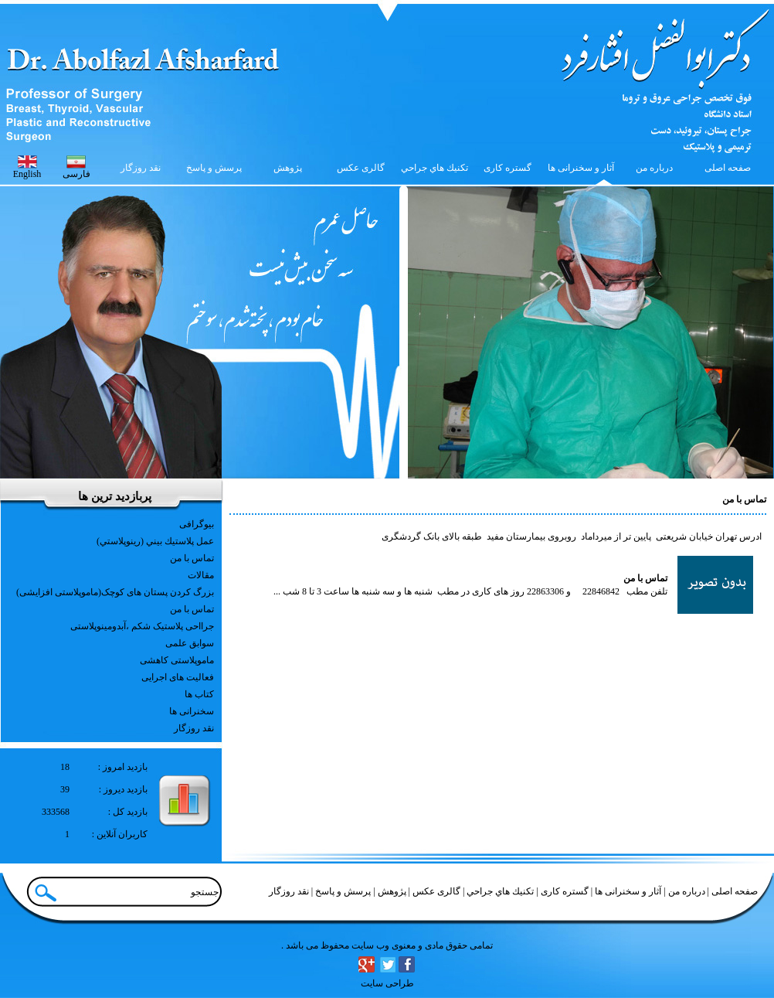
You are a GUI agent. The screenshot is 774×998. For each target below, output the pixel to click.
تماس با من (192, 558)
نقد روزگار (194, 728)
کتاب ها (199, 694)
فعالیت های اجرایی (177, 677)
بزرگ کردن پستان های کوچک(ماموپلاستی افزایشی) (115, 592)
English (27, 174)
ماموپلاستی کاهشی (177, 660)
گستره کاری (563, 891)
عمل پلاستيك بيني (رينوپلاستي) (155, 541)
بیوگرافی (196, 524)
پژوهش (390, 891)
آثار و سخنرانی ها (626, 891)
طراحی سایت (387, 983)
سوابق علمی (189, 643)
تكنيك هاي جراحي (499, 891)
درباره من (685, 891)
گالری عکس (435, 891)
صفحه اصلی (734, 891)
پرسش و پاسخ (342, 891)
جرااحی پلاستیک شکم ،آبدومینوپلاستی (142, 626)
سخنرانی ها (191, 711)
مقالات (201, 575)
